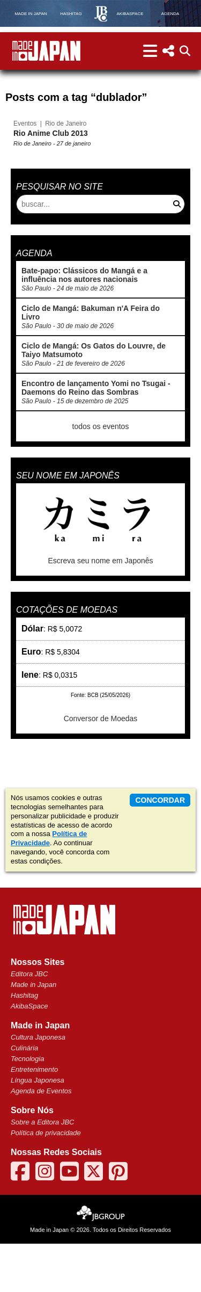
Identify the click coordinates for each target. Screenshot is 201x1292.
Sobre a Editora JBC (43, 1170)
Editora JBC (29, 1022)
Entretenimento (34, 1118)
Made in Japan (33, 1033)
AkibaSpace (29, 1054)
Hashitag (24, 1044)
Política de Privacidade (49, 886)
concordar (160, 848)
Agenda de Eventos (41, 1139)
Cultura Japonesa (38, 1085)
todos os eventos (100, 453)
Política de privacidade (46, 1181)
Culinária (24, 1096)
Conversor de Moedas (101, 745)
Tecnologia (27, 1107)
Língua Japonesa (37, 1128)
